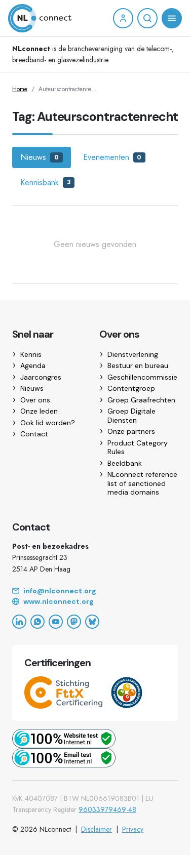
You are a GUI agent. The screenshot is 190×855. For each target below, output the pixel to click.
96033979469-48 (107, 809)
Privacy (132, 829)
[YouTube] (56, 622)
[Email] (95, 591)
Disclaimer (96, 829)
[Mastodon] (74, 622)
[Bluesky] (92, 622)
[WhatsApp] (37, 622)
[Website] (95, 601)
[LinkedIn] (19, 622)
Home (19, 89)
